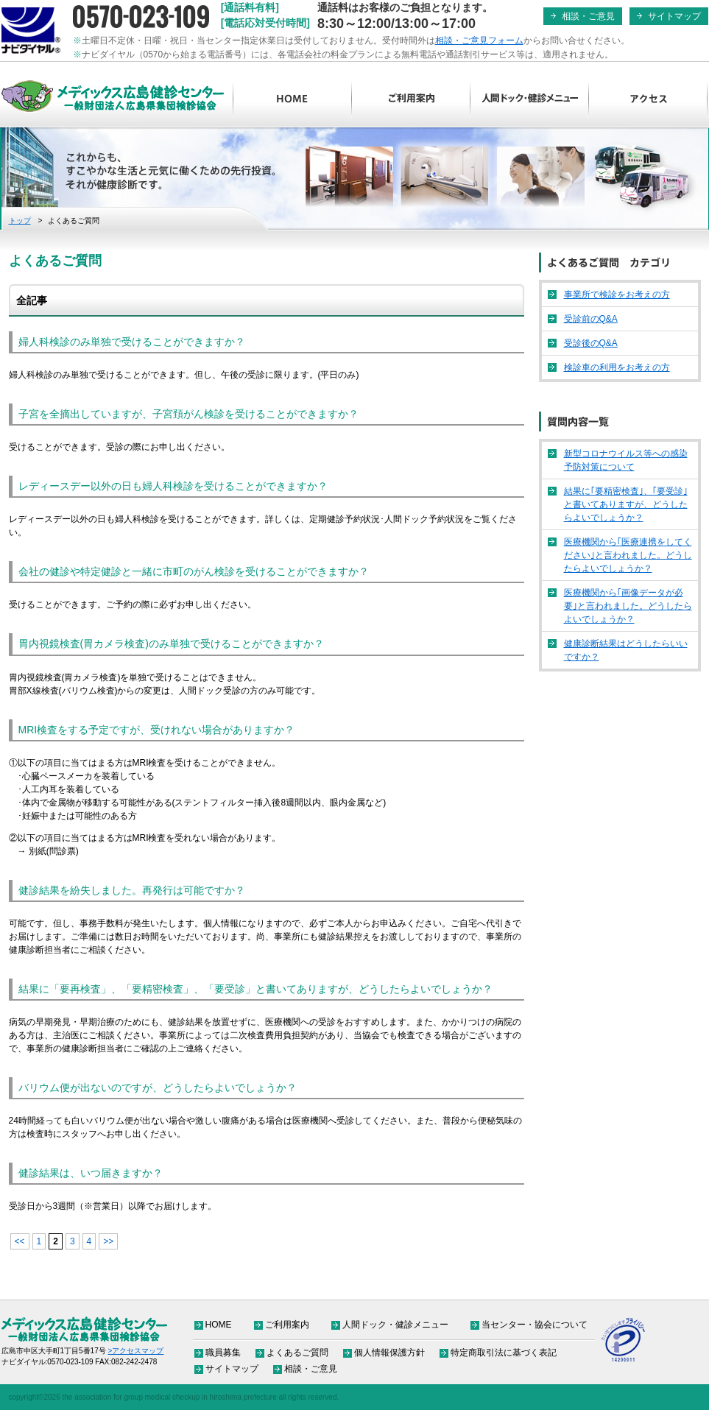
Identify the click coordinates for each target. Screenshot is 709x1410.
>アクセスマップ (136, 1351)
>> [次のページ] (108, 1241)
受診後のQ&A (591, 343)
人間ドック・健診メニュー (529, 99)
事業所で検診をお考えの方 (617, 294)
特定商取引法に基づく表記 (504, 1352)
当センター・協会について (535, 1324)
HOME (292, 99)
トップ (20, 220)
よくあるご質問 (297, 1352)
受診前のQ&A (591, 319)
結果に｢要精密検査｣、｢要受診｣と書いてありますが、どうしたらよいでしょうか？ (626, 504)
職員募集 (223, 1352)
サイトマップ (674, 16)
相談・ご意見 (588, 16)
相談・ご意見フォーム (479, 40)
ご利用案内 (411, 99)
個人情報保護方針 (389, 1352)
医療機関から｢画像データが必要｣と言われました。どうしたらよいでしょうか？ (628, 606)
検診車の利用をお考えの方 (617, 367)
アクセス (648, 99)
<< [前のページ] (20, 1241)
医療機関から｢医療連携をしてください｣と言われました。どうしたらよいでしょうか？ (628, 555)
